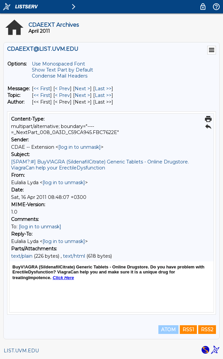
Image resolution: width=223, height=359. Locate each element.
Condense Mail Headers (59, 76)
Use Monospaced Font (58, 64)
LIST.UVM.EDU (21, 351)
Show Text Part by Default (62, 70)
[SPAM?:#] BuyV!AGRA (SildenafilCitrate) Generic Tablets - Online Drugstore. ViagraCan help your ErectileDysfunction (100, 165)
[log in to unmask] (79, 147)
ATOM (168, 330)
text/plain (21, 256)
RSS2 (207, 330)
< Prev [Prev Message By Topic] (62, 95)
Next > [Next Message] (82, 89)
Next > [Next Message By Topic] (82, 95)
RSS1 (188, 330)
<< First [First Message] (41, 89)
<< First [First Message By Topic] (41, 95)
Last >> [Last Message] (103, 89)
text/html (74, 256)
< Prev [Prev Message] (62, 89)
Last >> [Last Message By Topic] (103, 95)
